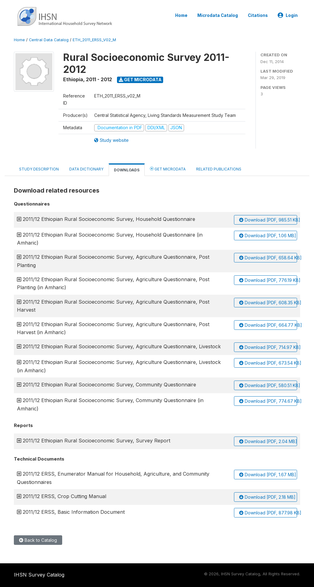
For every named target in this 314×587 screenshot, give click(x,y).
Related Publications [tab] (218, 169)
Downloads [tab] (126, 170)
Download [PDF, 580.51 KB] (268, 385)
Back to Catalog (38, 540)
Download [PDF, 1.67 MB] (267, 474)
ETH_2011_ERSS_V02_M (94, 40)
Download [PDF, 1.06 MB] (267, 235)
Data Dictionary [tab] (86, 169)
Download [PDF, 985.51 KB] (268, 219)
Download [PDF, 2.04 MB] (268, 441)
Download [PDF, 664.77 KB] (268, 325)
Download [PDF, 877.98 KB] (268, 512)
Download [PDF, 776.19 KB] (268, 280)
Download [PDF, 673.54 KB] (268, 362)
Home (181, 15)
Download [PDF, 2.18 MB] (267, 497)
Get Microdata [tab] (168, 168)
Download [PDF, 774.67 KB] (268, 401)
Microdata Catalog (217, 15)
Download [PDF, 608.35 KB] (268, 302)
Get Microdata (140, 79)
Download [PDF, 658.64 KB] (268, 257)
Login (288, 15)
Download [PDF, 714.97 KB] (268, 347)
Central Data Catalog (49, 40)
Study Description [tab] (39, 169)
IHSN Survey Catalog (39, 575)
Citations (258, 15)
